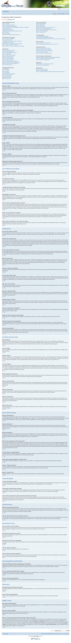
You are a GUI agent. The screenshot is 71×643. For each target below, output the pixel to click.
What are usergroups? (40, 26)
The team (43, 633)
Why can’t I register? (6, 33)
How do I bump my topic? (7, 64)
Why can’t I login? (5, 23)
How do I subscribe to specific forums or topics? (45, 58)
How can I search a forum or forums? (43, 48)
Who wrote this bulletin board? (42, 69)
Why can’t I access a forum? (7, 57)
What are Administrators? (41, 23)
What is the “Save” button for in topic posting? (11, 62)
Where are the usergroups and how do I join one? (45, 27)
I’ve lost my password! (6, 28)
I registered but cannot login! (7, 29)
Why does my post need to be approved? (10, 63)
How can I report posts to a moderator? (9, 61)
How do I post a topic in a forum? (8, 50)
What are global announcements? (8, 73)
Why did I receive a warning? (7, 59)
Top (4, 90)
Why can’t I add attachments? (8, 58)
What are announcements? (7, 74)
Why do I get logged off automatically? (9, 26)
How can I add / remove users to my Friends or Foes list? (47, 44)
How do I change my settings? (8, 38)
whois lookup (24, 620)
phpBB (38, 636)
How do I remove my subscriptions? (43, 59)
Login (68, 13)
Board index (6, 11)
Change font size (67, 11)
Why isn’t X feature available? (42, 70)
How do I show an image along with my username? (12, 43)
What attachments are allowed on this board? (45, 63)
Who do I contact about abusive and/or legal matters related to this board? (50, 71)
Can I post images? (6, 72)
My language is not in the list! (8, 42)
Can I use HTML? (5, 70)
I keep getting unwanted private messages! (44, 37)
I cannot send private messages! (42, 36)
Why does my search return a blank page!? (44, 50)
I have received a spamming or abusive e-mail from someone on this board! (50, 38)
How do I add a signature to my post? (9, 52)
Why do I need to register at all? (8, 24)
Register (63, 13)
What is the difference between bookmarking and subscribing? (48, 57)
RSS (54, 13)
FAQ (59, 13)
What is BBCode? (5, 68)
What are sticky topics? (6, 76)
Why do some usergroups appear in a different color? (46, 29)
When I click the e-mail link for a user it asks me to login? (13, 46)
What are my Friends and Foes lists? (43, 42)
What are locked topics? (7, 77)
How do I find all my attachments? (42, 65)
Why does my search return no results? (43, 49)
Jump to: (52, 630)
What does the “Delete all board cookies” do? (11, 34)
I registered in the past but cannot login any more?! (12, 30)
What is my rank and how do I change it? (10, 44)
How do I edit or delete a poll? (8, 56)
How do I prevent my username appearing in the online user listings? (15, 27)
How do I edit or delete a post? (8, 51)
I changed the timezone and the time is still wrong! (12, 41)
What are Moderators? (40, 24)
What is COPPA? (5, 32)
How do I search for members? (42, 51)
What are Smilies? (5, 71)
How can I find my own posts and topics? (44, 53)
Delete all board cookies (50, 633)
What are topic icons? (6, 78)
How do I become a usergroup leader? (43, 28)
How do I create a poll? (6, 53)
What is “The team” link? (41, 32)
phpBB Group (37, 604)
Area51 (7, 613)
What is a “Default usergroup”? (42, 30)
